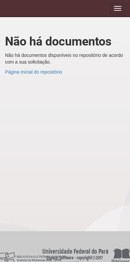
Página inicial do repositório (33, 72)
